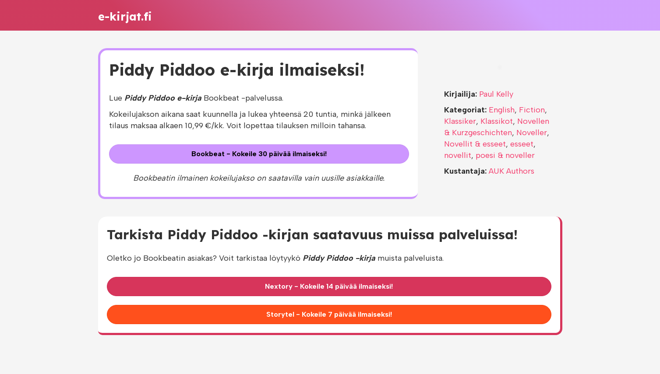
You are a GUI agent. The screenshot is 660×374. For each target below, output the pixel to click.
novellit (457, 155)
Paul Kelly (496, 94)
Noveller (531, 132)
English (502, 110)
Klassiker (460, 121)
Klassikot (496, 121)
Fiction (532, 110)
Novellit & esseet (475, 144)
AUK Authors (511, 171)
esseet (521, 144)
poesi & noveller (505, 155)
